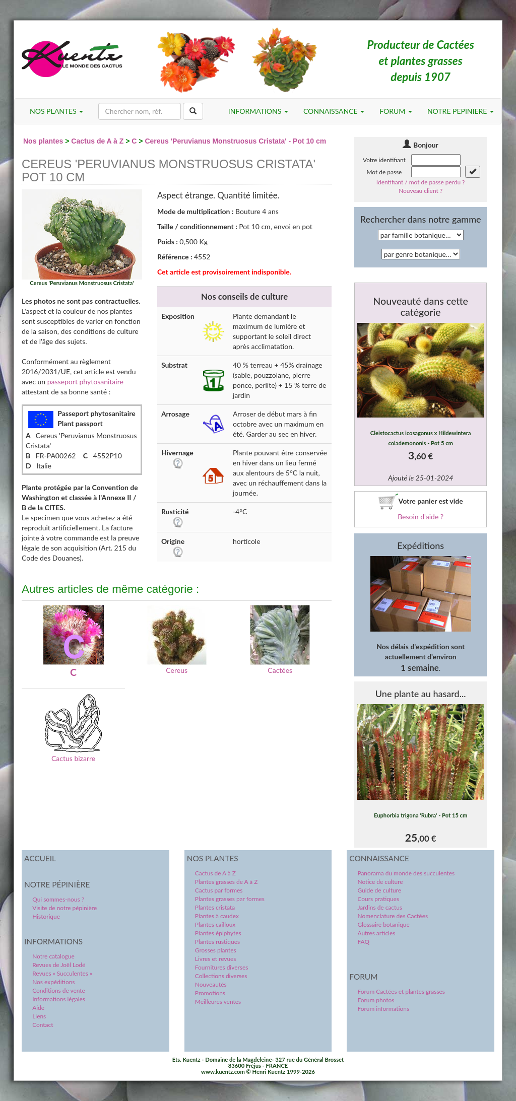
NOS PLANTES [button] (56, 111)
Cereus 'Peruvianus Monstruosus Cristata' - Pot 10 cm (235, 141)
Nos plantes (43, 141)
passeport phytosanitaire (85, 381)
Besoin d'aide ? (420, 516)
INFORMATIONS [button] (258, 111)
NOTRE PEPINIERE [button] (460, 111)
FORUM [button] (395, 111)
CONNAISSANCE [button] (333, 111)
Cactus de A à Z (97, 141)
